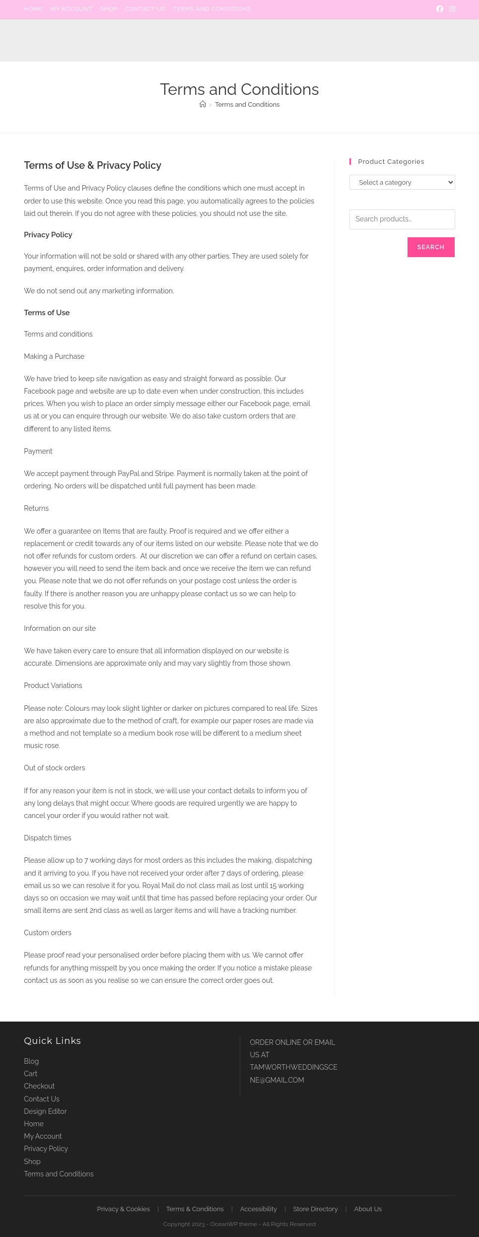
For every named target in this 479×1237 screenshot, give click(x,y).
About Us (368, 1209)
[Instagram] (450, 9)
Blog (31, 1061)
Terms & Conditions (195, 1209)
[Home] (203, 104)
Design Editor (45, 1111)
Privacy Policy (46, 1149)
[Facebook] (439, 9)
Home (33, 8)
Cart (30, 1074)
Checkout (39, 1086)
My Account (71, 8)
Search (431, 247)
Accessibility (258, 1209)
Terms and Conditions (212, 8)
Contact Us (145, 8)
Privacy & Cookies (123, 1209)
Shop (109, 8)
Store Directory (315, 1209)
